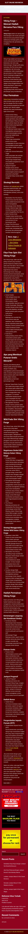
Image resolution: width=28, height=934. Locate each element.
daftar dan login (14, 906)
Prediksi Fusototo (7, 902)
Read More (7, 783)
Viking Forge (7, 99)
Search (4, 851)
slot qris (4, 922)
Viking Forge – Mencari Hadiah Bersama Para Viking (13, 24)
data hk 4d (5, 900)
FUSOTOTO (5, 898)
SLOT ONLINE (6, 17)
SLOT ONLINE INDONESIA (16, 931)
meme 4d (16, 769)
